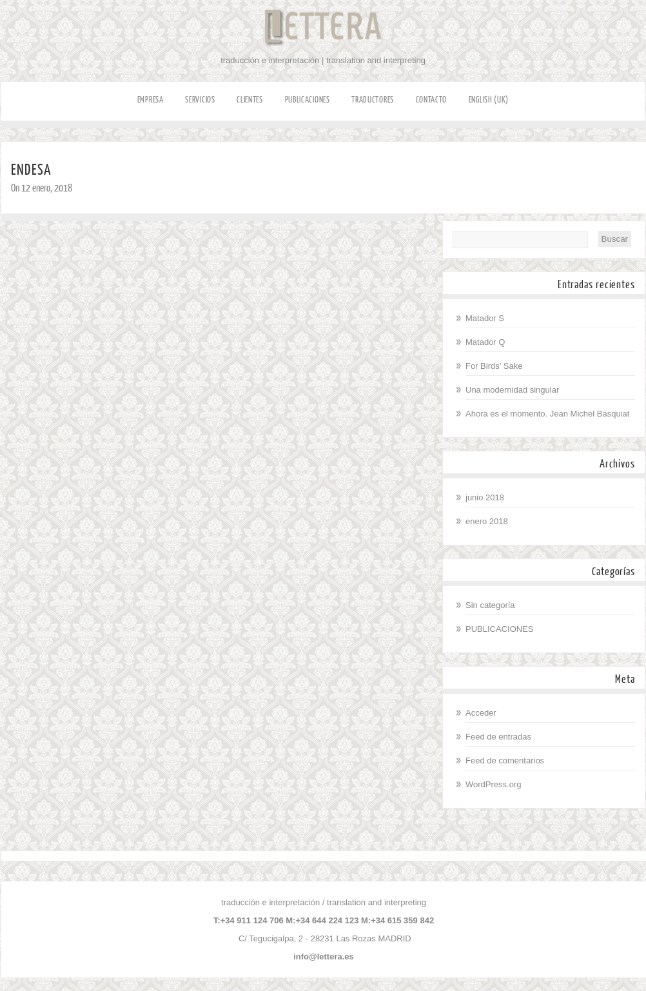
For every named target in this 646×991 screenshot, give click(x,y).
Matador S (484, 318)
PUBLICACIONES (307, 99)
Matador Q (485, 342)
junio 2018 (484, 497)
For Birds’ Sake (493, 366)
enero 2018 (486, 521)
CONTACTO (431, 99)
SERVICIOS (200, 99)
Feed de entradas (498, 736)
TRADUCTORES (372, 99)
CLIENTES (250, 99)
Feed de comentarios (504, 760)
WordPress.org (493, 784)
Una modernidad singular (512, 390)
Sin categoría (490, 605)
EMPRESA (150, 99)
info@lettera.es (323, 956)
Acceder (480, 713)
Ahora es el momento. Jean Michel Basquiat (547, 413)
